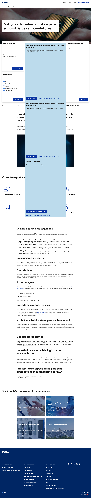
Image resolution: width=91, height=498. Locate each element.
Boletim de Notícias (51, 489)
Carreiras (40, 6)
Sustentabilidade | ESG (52, 482)
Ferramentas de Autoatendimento (11, 473)
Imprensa (48, 479)
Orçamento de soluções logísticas (36, 211)
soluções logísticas (41, 316)
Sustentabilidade (24, 6)
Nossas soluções (6, 6)
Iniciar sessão (31, 98)
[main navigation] (45, 6)
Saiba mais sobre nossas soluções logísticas (38, 215)
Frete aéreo (27, 470)
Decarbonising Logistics (30, 486)
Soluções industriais (16, 105)
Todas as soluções (6, 105)
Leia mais (85, 394)
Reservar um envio (7, 467)
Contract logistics (29, 482)
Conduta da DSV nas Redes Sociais (55, 492)
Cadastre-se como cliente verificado (49, 98)
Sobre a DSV (33, 6)
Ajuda (47, 486)
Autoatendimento (49, 6)
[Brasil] (74, 2)
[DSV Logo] (9, 3)
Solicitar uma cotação (8, 470)
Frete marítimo (28, 473)
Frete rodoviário (28, 476)
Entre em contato (51, 467)
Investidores (49, 476)
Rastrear (86, 2)
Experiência (15, 6)
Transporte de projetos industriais (33, 479)
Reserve (80, 2)
